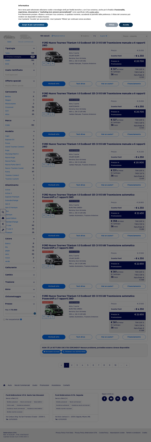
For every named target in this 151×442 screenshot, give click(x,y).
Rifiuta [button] (111, 25)
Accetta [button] (126, 25)
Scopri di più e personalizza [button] (33, 25)
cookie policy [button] (94, 12)
